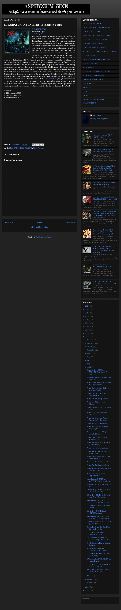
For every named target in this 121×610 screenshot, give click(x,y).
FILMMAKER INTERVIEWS (93, 44)
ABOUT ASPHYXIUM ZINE (93, 24)
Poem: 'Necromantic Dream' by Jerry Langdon (97, 428)
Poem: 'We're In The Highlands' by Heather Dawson (98, 438)
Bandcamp (53, 79)
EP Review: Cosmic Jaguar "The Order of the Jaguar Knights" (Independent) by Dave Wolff (104, 168)
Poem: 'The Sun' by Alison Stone (98, 465)
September (91, 350)
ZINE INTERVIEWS (90, 63)
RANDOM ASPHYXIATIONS (93, 99)
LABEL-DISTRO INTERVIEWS (94, 48)
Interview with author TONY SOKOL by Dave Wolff (102, 136)
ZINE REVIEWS (88, 83)
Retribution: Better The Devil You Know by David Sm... (98, 528)
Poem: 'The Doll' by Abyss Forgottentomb (96, 475)
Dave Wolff (97, 115)
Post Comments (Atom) (44, 237)
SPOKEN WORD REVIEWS (93, 79)
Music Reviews (38, 148)
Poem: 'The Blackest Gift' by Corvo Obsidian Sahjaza (99, 457)
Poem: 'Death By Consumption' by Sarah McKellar (98, 394)
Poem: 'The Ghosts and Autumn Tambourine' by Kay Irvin (97, 419)
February (90, 579)
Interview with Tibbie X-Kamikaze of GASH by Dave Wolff (104, 183)
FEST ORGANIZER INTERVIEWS (95, 40)
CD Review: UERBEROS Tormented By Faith (95, 533)
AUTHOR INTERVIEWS (91, 32)
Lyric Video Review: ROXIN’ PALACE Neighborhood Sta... (98, 539)
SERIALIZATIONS (89, 103)
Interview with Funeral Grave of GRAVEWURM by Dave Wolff (103, 150)
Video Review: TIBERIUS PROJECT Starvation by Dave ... (99, 501)
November (91, 343)
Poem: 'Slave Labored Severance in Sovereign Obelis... (99, 469)
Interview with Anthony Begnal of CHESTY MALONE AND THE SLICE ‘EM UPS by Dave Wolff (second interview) (104, 214)
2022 (87, 320)
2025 (87, 309)
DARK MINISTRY (39, 29)
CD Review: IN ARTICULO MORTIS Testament (96, 512)
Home (39, 222)
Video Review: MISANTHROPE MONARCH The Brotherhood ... (99, 517)
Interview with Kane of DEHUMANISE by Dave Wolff (103, 266)
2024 (87, 313)
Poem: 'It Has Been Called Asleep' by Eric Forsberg (98, 443)
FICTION (86, 91)
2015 (87, 590)
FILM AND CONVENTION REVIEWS (96, 71)
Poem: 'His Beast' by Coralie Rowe (99, 462)
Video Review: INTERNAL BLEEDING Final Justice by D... (99, 480)
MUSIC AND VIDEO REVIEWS (20, 148)
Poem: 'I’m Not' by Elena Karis (97, 448)
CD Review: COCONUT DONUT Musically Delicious (98, 565)
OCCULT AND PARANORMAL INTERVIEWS (99, 52)
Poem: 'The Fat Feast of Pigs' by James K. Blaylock (98, 433)
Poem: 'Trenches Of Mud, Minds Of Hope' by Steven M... (99, 384)
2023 (87, 316)
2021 (87, 323)
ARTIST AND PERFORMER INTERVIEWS (98, 28)
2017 (87, 337)
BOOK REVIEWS (89, 67)
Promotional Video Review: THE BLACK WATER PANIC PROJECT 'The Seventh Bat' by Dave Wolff (104, 249)
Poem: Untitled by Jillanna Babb (98, 423)
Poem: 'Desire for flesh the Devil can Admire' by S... (98, 389)
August (89, 353)
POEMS (85, 95)
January (90, 583)
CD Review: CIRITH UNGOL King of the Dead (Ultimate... (99, 496)
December (91, 340)
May (89, 364)
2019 (87, 330)
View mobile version (39, 227)
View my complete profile (99, 119)
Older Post (70, 222)
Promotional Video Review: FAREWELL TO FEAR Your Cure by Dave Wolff (104, 283)
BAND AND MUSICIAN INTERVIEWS (97, 36)
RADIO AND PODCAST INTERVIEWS (97, 60)
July (88, 357)
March (89, 576)
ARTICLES (87, 87)
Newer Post (8, 222)
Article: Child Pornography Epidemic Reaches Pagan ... (97, 549)
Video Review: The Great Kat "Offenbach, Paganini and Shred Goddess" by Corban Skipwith (103, 232)
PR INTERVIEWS (89, 56)
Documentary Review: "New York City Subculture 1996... (98, 491)
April (89, 367)
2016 (87, 587)
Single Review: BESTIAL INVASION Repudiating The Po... (97, 372)
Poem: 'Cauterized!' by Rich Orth (98, 399)
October (90, 347)
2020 (87, 326)
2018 (87, 333)
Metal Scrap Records (39, 34)
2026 (87, 306)
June (89, 360)
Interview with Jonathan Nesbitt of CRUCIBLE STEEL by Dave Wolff (105, 198)
